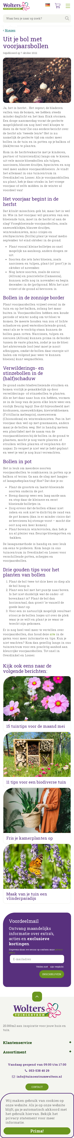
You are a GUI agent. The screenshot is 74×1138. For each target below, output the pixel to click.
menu (68, 6)
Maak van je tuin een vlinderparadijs (26, 896)
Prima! (37, 1130)
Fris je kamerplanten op (29, 838)
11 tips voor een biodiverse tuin (36, 782)
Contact (37, 1086)
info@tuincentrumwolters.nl (39, 1076)
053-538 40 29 (37, 1071)
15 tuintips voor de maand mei (35, 726)
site (52, 634)
